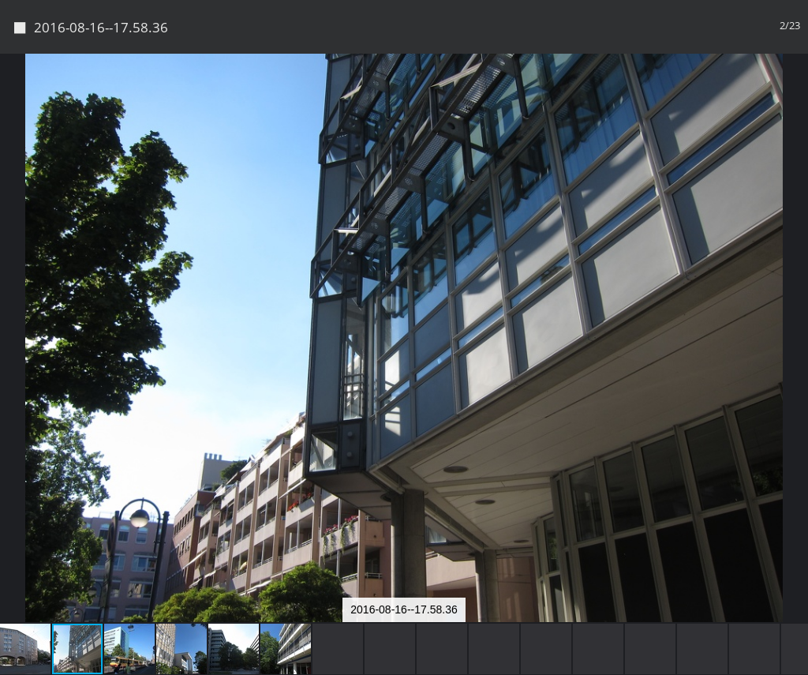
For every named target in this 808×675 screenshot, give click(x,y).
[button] (793, 94)
